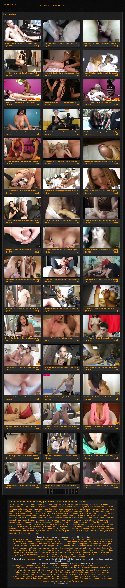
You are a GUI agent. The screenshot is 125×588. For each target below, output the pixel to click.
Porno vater (88, 541)
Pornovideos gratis (87, 550)
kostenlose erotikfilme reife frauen (86, 511)
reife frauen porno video (18, 529)
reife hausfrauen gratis (60, 531)
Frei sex (31, 544)
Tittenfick (72, 539)
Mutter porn (80, 539)
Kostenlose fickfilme (76, 548)
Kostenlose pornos (58, 544)
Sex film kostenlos (72, 550)
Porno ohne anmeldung (104, 550)
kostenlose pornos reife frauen (71, 515)
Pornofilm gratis (35, 546)
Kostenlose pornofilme (60, 577)
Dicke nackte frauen (51, 539)
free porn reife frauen (92, 507)
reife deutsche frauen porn (79, 524)
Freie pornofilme (94, 544)
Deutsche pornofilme (33, 579)
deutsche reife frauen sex (19, 507)
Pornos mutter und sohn (31, 541)
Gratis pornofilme (83, 568)
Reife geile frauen (105, 539)
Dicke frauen (29, 539)
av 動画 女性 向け (64, 557)
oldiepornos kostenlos (97, 518)
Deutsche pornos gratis (21, 548)
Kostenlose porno (21, 546)
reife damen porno (62, 524)
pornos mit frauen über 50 (89, 522)
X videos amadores (79, 557)
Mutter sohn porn (47, 541)
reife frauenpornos (30, 531)
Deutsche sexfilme (46, 570)
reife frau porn (23, 526)
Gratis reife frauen (90, 566)
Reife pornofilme (76, 566)
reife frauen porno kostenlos (100, 526)
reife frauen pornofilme (36, 529)
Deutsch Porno (91, 539)
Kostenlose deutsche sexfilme (98, 546)
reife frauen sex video (71, 529)
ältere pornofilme (30, 505)
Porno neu (64, 548)
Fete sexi (52, 557)
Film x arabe (68, 555)
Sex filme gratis (18, 566)
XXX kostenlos (18, 539)
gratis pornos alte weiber (81, 509)
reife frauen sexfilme (88, 529)
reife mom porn (32, 533)
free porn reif (67, 507)
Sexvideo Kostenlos (75, 572)
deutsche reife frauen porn (81, 505)
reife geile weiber (44, 531)
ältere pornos (43, 505)
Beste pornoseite (53, 548)
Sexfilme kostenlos (31, 570)
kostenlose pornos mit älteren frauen (45, 515)
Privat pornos (82, 544)
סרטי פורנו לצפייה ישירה (96, 555)
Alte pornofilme (87, 552)
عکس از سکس (20, 555)
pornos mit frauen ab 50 (69, 522)
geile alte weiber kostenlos (25, 509)
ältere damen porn (16, 505)
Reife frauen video (49, 579)
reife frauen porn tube (81, 526)
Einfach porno (21, 544)
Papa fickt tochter (100, 541)
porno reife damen (74, 520)
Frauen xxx (105, 570)
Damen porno (27, 552)
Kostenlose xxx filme (42, 568)
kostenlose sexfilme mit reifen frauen (23, 518)
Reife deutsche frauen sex (83, 570)
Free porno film (80, 555)
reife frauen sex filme (54, 529)
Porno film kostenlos (105, 566)
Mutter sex (17, 541)
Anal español (49, 555)
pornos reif (104, 522)
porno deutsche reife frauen (33, 520)
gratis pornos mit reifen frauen (20, 511)
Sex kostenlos (71, 544)
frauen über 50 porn (53, 507)
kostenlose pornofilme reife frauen (93, 513)
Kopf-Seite (44, 5)
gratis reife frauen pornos (42, 511)
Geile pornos (107, 579)
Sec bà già (59, 555)
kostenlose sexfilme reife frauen (50, 518)
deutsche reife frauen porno (102, 505)
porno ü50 (107, 520)
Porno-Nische (58, 5)
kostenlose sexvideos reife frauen (75, 518)
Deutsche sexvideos (92, 548)
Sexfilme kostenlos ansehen (70, 552)
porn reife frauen (15, 520)
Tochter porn (59, 541)
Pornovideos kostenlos (102, 552)
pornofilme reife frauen (39, 522)
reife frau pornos (35, 526)
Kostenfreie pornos (98, 568)
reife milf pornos (20, 533)
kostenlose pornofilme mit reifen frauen (64, 513)
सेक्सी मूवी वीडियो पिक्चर (35, 555)
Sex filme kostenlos (42, 544)
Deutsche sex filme (38, 548)
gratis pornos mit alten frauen (102, 509)
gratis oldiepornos (64, 509)
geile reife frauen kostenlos (46, 509)
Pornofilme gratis (76, 579)
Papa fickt (29, 568)
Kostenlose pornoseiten (74, 541)
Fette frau (39, 539)
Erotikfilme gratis (52, 552)
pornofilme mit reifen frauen (19, 522)
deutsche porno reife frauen (59, 505)
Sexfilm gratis (107, 544)
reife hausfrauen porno (95, 531)
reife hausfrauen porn (78, 531)
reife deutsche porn (97, 524)
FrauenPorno (30, 566)
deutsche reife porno (37, 507)
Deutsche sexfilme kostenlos (29, 550)
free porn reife (78, 507)
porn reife (110, 518)
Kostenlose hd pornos (62, 581)
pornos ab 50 (54, 522)
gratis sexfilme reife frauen (63, 511)
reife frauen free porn (50, 526)
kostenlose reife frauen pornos (95, 515)
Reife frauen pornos (9, 4)
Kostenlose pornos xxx (63, 570)
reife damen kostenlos (31, 524)
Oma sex (97, 570)
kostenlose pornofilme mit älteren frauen (33, 513)
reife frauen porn (65, 526)
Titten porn (64, 539)
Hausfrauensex (90, 572)
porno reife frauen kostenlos (92, 520)
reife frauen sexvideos (105, 529)
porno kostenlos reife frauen (55, 520)
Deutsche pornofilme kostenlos (52, 550)
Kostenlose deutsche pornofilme (73, 546)
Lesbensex (17, 552)
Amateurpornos (39, 552)
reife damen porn (47, 524)
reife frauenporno (15, 531)
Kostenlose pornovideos (51, 546)
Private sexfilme (78, 581)
